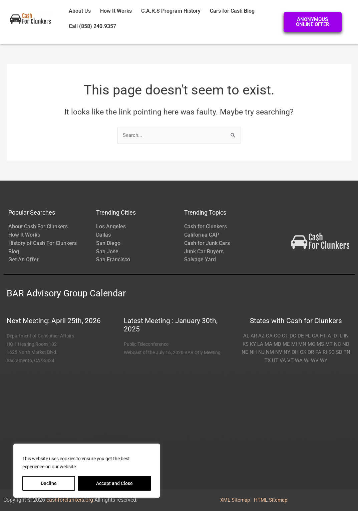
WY (323, 360)
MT (329, 344)
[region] (86, 471)
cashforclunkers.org (69, 500)
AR (254, 336)
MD (277, 344)
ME (286, 344)
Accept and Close (114, 483)
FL (308, 336)
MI (294, 344)
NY (287, 352)
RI (325, 352)
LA (260, 344)
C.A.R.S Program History (171, 11)
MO (311, 344)
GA (315, 336)
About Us (80, 11)
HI (322, 336)
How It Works (116, 11)
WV (315, 360)
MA (268, 344)
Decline (49, 483)
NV (278, 352)
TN (347, 352)
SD (339, 352)
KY (253, 344)
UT (275, 360)
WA (299, 360)
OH (295, 352)
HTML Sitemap (270, 500)
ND (345, 344)
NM (270, 352)
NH (253, 352)
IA (328, 336)
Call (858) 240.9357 (92, 26)
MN (302, 344)
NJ (261, 352)
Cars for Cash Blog (232, 11)
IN (346, 336)
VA (283, 360)
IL (340, 336)
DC (293, 336)
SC (331, 352)
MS (320, 344)
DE (301, 336)
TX (268, 360)
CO (277, 336)
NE (245, 352)
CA (269, 336)
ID (334, 336)
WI (307, 360)
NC (337, 344)
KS (246, 344)
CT (285, 336)
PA (318, 352)
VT (290, 360)
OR (311, 352)
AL (246, 336)
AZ (261, 336)
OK (303, 352)
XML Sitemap (235, 500)
